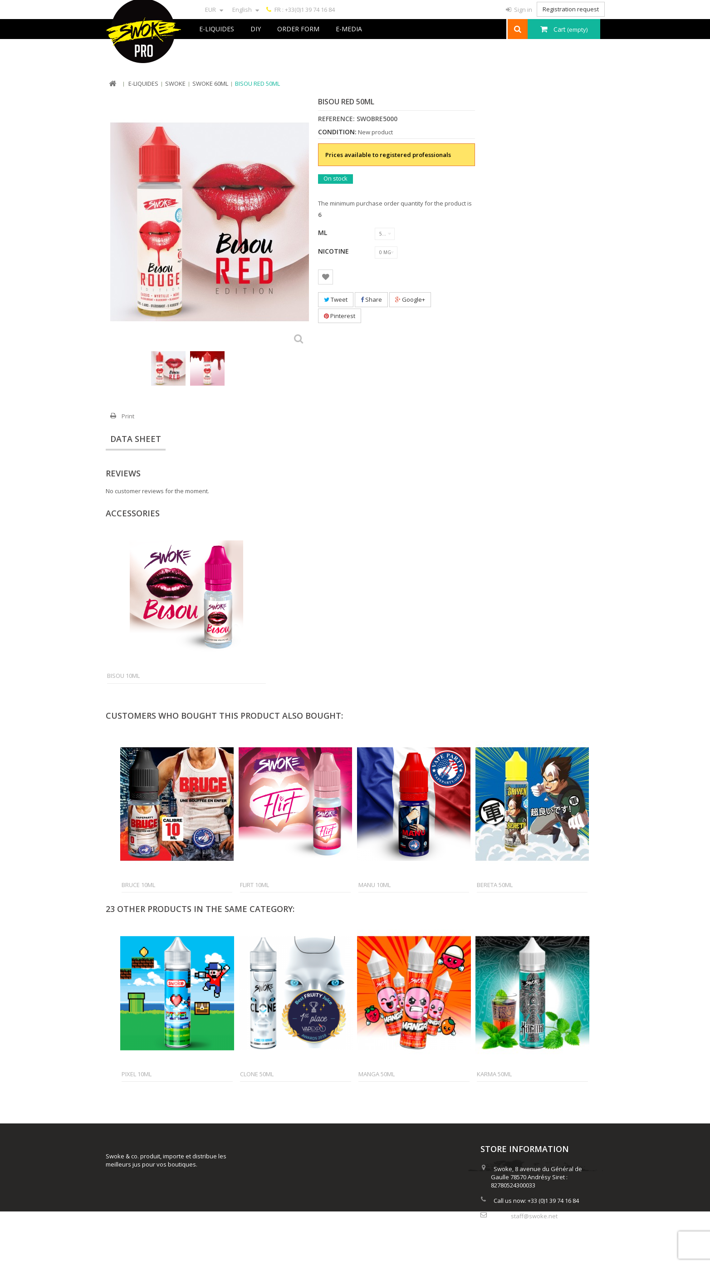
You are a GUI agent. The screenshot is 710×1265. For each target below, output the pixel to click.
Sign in (522, 9)
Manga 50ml (376, 1074)
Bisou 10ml (123, 676)
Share (371, 299)
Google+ (410, 299)
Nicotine (334, 251)
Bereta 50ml (495, 885)
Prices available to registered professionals (388, 155)
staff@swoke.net (534, 1215)
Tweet (336, 299)
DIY (255, 29)
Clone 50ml (257, 1074)
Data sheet (135, 438)
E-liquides (216, 29)
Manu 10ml (374, 885)
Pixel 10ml (137, 1074)
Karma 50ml (494, 1074)
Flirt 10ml (254, 885)
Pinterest (339, 316)
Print (128, 416)
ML (323, 232)
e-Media (349, 29)
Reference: (336, 119)
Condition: (337, 132)
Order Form (298, 29)
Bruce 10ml (138, 885)
